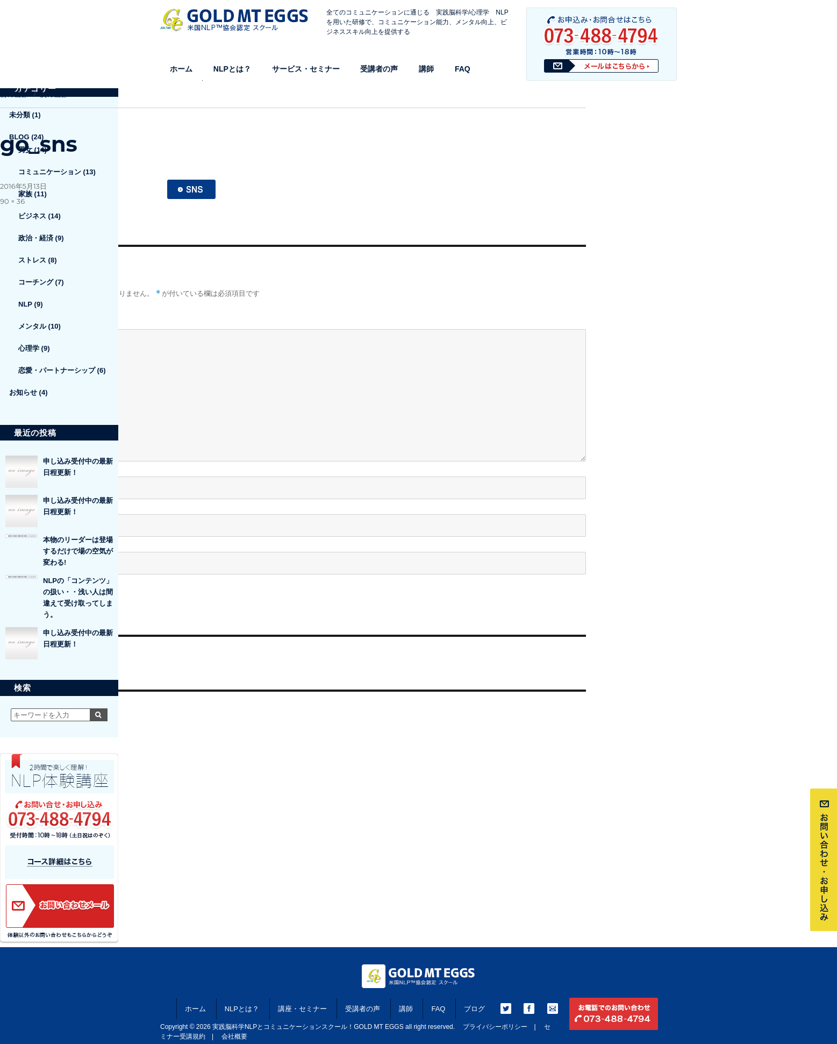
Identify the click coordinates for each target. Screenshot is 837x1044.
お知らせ (23, 392)
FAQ (462, 69)
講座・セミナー (302, 1009)
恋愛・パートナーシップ (56, 370)
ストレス (32, 260)
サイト (11, 542)
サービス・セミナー (306, 69)
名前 (11, 467)
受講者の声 (379, 69)
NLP (25, 304)
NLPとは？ (232, 69)
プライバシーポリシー (495, 1027)
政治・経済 (35, 238)
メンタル (32, 326)
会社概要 (234, 1036)
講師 (426, 69)
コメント (15, 319)
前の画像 (14, 94)
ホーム (181, 69)
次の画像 (54, 94)
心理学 (28, 348)
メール (15, 504)
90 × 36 (12, 201)
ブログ (474, 1009)
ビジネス (32, 216)
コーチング (35, 282)
